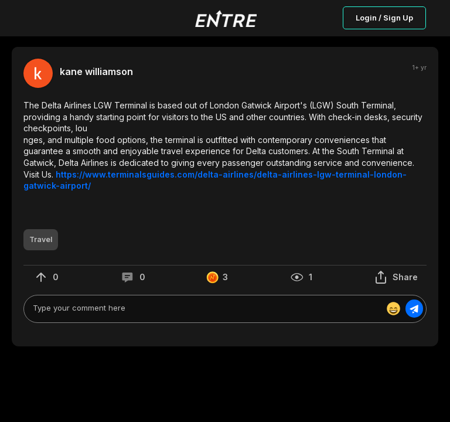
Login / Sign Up (384, 17)
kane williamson (96, 71)
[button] (225, 146)
